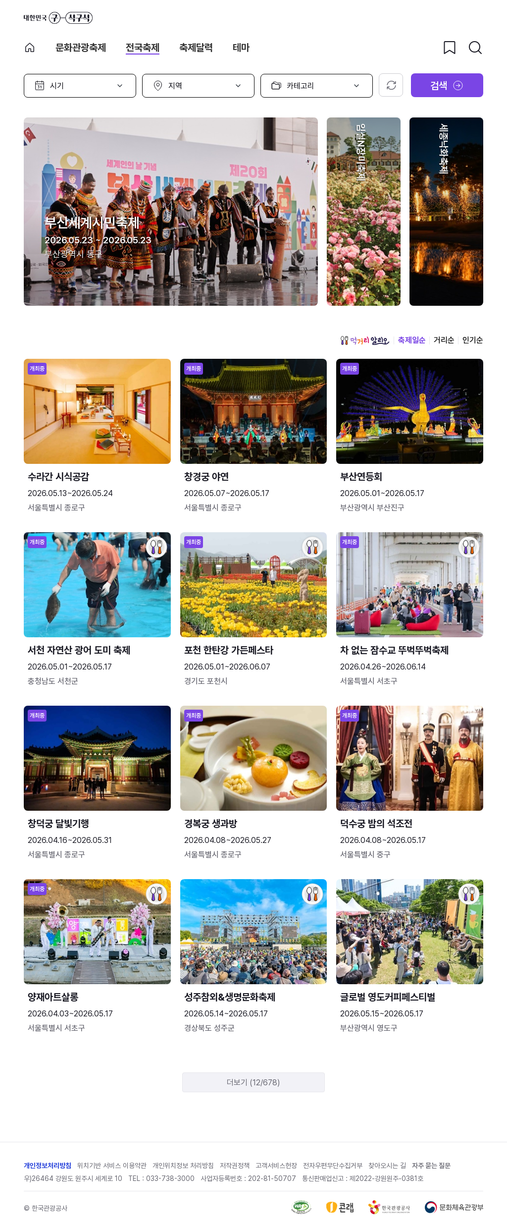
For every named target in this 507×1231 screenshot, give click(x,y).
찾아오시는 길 (387, 1166)
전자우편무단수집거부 (332, 1166)
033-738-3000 (170, 1178)
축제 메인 (30, 48)
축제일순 (412, 340)
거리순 (444, 340)
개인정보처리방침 (47, 1166)
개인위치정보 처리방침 (183, 1166)
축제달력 (196, 48)
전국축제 (142, 48)
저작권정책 (235, 1166)
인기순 (472, 340)
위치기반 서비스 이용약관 (112, 1166)
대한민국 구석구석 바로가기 (58, 18)
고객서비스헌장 (276, 1166)
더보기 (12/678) (253, 1082)
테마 (241, 48)
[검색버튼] (475, 48)
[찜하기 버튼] (449, 48)
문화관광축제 (80, 48)
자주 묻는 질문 (431, 1166)
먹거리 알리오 (365, 340)
